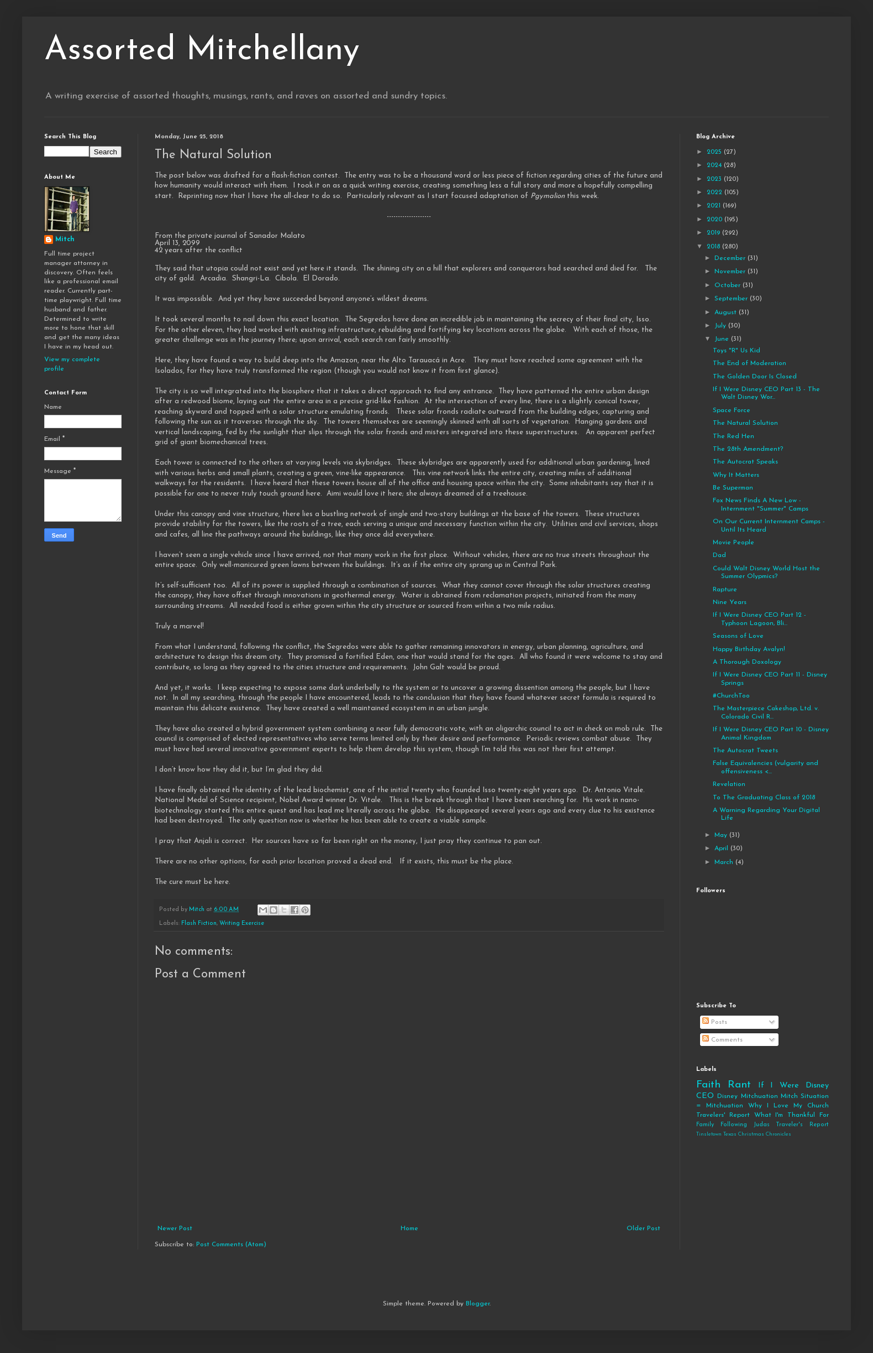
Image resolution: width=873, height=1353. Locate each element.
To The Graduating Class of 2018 (764, 797)
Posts (714, 1022)
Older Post (643, 1228)
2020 (715, 219)
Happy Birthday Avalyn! (749, 649)
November (731, 271)
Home (409, 1228)
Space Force (731, 410)
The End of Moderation (749, 363)
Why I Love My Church (788, 1105)
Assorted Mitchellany (202, 50)
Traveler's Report (802, 1125)
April (722, 848)
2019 (714, 233)
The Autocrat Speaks (745, 462)
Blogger (478, 1303)
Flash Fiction (199, 923)
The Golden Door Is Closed (755, 376)
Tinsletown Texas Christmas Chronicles (743, 1134)
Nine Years (729, 602)
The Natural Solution (745, 423)
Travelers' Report (723, 1115)
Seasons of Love (738, 636)
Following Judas (745, 1125)
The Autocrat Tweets (745, 750)
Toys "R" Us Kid (736, 350)
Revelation (729, 784)
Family (705, 1125)
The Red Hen (733, 436)
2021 (715, 205)
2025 (715, 152)
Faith (708, 1085)
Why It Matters (736, 475)
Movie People (733, 542)
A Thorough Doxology (747, 662)
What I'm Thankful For (791, 1115)
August (726, 312)
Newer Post (174, 1228)
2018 (714, 246)
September (732, 298)
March (724, 862)
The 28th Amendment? (748, 449)
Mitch (65, 239)
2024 (715, 165)
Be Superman (733, 488)
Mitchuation (759, 1096)
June (722, 339)
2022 (715, 192)
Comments (722, 1040)
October (728, 285)
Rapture (725, 589)
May (721, 835)
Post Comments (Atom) (231, 1244)
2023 (715, 179)
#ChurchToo (731, 696)
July (721, 325)
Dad (719, 555)
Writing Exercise (241, 923)
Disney (727, 1096)
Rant (739, 1085)
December (731, 258)
